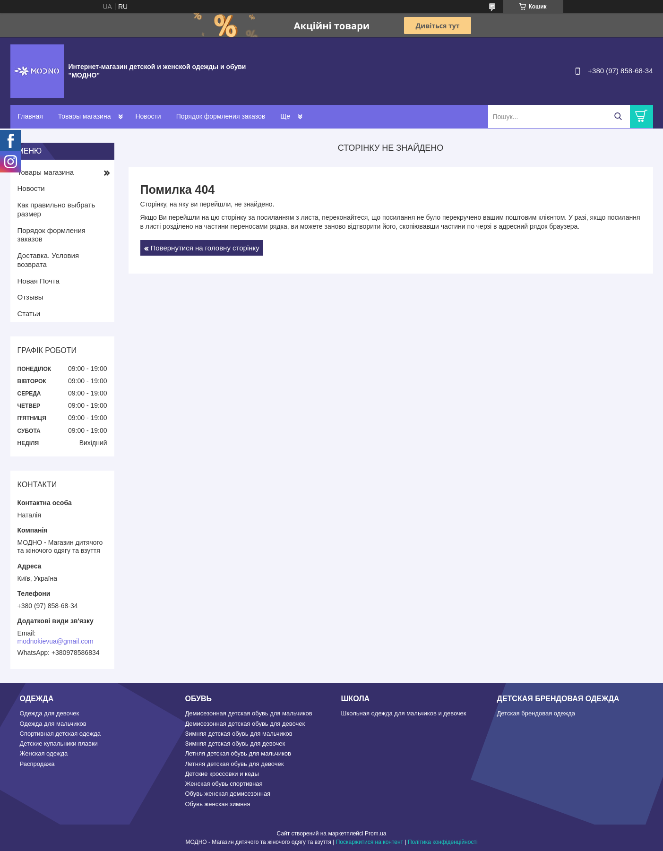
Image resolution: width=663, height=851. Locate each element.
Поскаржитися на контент (369, 842)
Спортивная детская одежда (60, 733)
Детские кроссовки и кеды (222, 773)
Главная (30, 116)
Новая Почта (38, 281)
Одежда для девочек (49, 713)
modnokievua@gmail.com (55, 641)
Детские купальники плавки (59, 743)
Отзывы (30, 297)
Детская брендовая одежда (536, 713)
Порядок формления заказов (220, 116)
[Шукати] (618, 116)
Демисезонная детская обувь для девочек (245, 723)
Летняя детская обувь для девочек (234, 763)
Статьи (29, 313)
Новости (148, 116)
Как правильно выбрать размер (56, 209)
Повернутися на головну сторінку (205, 248)
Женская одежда (44, 753)
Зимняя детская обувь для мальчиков (239, 733)
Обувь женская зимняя (217, 804)
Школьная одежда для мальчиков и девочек (403, 713)
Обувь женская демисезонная (228, 793)
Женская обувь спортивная (224, 783)
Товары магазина (84, 116)
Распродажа (37, 763)
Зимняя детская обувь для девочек (235, 743)
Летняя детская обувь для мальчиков (238, 753)
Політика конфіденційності (443, 842)
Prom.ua (375, 833)
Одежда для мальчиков (53, 723)
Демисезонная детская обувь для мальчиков (248, 713)
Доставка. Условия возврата (48, 259)
